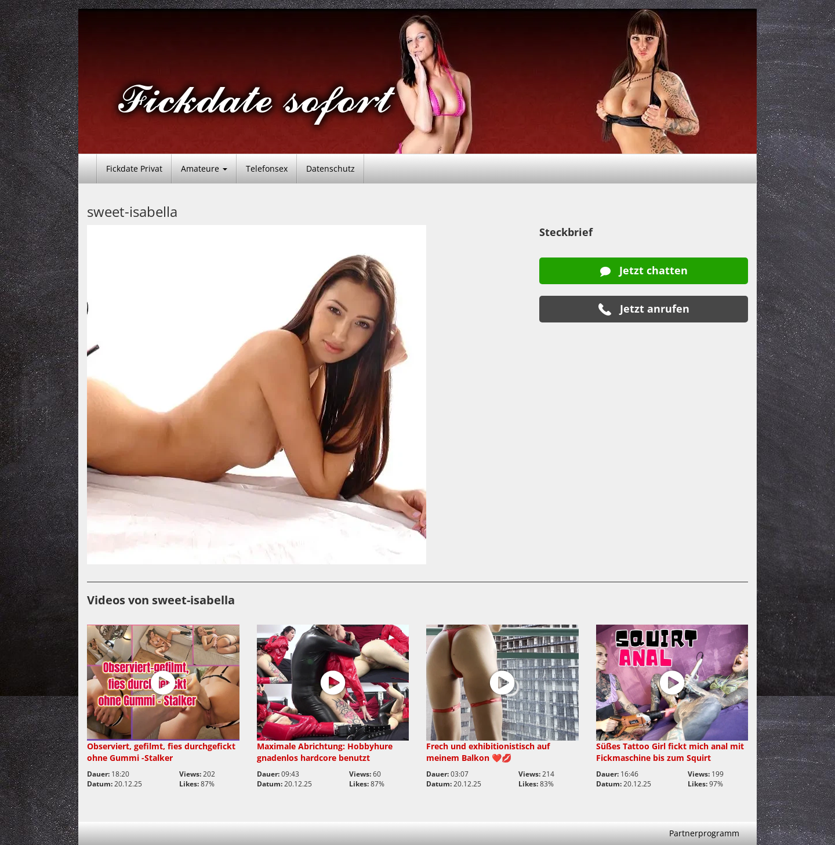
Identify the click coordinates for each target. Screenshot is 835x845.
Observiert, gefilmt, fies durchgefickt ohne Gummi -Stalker (161, 752)
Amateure (204, 168)
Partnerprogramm (704, 833)
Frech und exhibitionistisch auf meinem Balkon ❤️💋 (488, 752)
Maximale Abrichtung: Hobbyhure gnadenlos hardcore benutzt (325, 752)
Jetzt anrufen (643, 309)
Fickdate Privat (134, 168)
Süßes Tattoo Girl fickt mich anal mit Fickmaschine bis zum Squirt (670, 752)
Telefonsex (267, 168)
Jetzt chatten (644, 270)
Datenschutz (330, 168)
